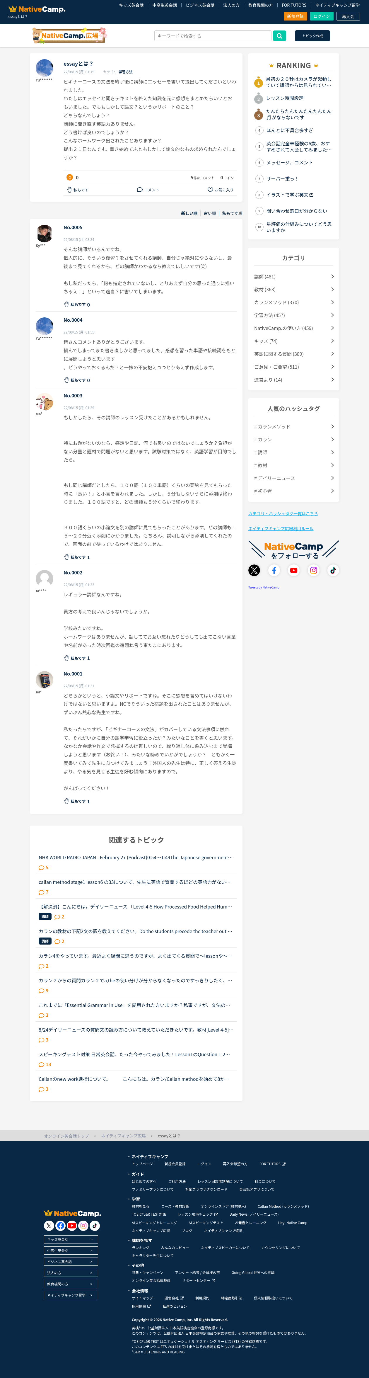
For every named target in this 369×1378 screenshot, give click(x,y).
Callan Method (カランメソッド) (283, 1206)
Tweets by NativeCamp (263, 587)
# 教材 (260, 465)
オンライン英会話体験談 (151, 1280)
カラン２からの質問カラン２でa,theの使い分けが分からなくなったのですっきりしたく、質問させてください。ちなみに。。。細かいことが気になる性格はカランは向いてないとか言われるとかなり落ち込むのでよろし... (135, 980)
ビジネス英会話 (200, 5)
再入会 (348, 16)
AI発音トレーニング (250, 1222)
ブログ (187, 1230)
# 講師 (260, 452)
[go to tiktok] (95, 1226)
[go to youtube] (72, 1226)
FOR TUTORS (294, 5)
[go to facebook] (60, 1226)
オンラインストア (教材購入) (223, 1206)
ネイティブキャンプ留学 (337, 5)
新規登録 (295, 16)
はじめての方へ (144, 1181)
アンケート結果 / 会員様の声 (197, 1272)
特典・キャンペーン (147, 1272)
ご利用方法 (177, 1181)
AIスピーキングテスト (206, 1222)
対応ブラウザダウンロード (206, 1189)
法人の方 (231, 5)
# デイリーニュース (274, 478)
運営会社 (174, 1297)
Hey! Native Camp (293, 1222)
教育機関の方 (260, 5)
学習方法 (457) (269, 315)
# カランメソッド (272, 426)
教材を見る (140, 1206)
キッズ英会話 (131, 5)
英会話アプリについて (256, 1189)
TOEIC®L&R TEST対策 (149, 1214)
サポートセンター (198, 1280)
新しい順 (189, 213)
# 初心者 (263, 490)
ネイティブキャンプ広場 (151, 1230)
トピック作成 (312, 35)
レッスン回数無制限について (220, 1181)
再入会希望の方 (235, 1163)
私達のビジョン (175, 1306)
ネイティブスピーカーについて (225, 1247)
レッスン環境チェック (198, 1214)
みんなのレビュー (175, 1247)
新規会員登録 (175, 1163)
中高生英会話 (164, 5)
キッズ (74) (266, 340)
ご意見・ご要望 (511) (276, 366)
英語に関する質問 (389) (279, 353)
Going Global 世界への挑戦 (253, 1272)
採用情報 (141, 1306)
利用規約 (202, 1297)
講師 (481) (265, 276)
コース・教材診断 (175, 1206)
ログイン (322, 16)
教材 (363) (265, 289)
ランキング (140, 1247)
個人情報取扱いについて (273, 1297)
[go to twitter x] (49, 1226)
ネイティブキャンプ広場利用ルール (280, 528)
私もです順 (232, 213)
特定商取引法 (231, 1297)
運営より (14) (268, 379)
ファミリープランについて (153, 1189)
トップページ (142, 1163)
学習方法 (126, 71)
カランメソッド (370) (276, 302)
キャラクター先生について (153, 1255)
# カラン (263, 439)
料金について (265, 1181)
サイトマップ (142, 1297)
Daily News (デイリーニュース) (254, 1214)
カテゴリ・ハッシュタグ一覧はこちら (283, 513)
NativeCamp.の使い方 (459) (283, 327)
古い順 (210, 213)
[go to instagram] (83, 1226)
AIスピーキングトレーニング (154, 1222)
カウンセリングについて (280, 1247)
